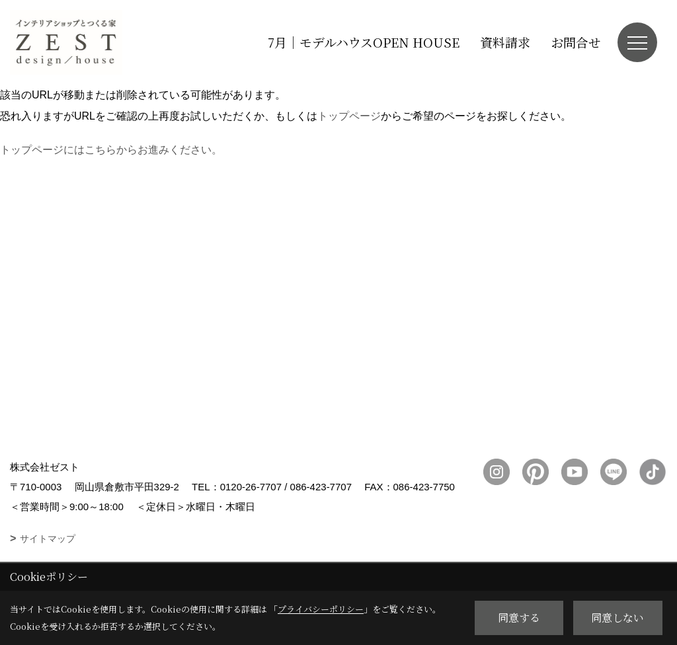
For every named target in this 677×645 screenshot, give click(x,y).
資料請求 (505, 42)
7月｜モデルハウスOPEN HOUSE (363, 42)
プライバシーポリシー (321, 609)
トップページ (349, 116)
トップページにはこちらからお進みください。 (111, 149)
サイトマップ (47, 538)
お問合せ (576, 42)
